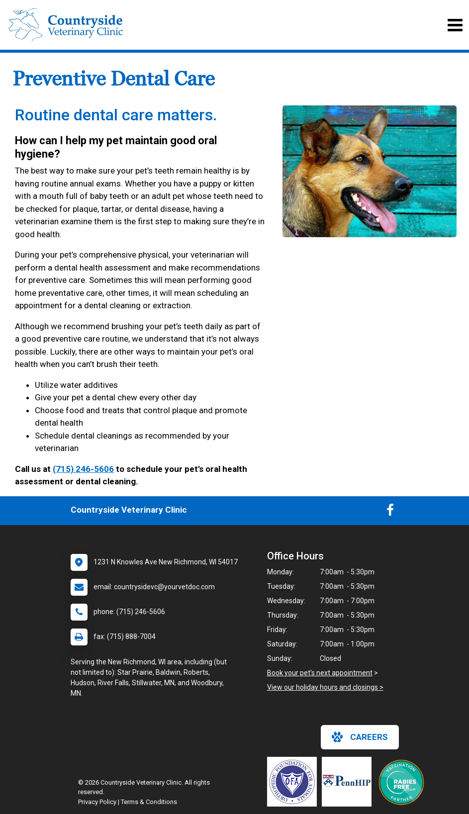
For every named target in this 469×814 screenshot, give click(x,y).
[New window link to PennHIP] (349, 782)
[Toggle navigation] (455, 25)
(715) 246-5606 (83, 469)
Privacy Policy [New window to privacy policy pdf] (97, 802)
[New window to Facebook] (390, 512)
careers (360, 736)
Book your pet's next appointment (320, 673)
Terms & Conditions (149, 802)
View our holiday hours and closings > (325, 687)
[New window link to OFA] (294, 782)
